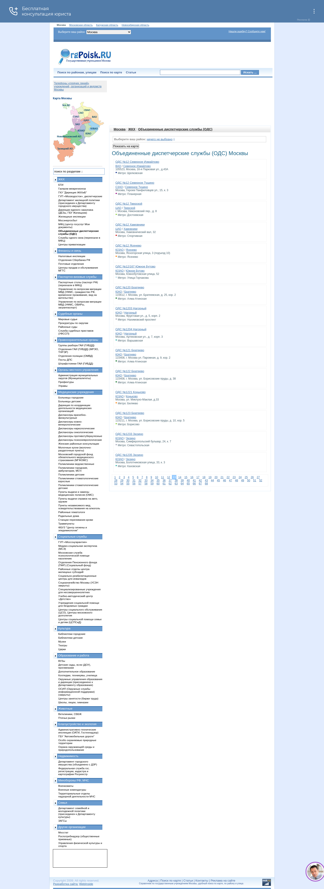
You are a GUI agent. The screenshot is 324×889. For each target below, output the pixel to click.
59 (152, 483)
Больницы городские (70, 397)
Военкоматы (65, 785)
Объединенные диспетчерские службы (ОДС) (175, 129)
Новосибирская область (135, 25)
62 (170, 483)
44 (212, 480)
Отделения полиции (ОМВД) (75, 355)
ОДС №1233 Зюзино (129, 434)
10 (156, 477)
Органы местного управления (78, 369)
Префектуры (66, 381)
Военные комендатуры (72, 789)
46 (224, 480)
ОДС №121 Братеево (129, 350)
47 (230, 480)
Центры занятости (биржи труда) (78, 698)
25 (246, 477)
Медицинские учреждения (76, 392)
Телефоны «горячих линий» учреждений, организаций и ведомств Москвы (77, 86)
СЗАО (119, 187)
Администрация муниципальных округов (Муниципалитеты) (78, 377)
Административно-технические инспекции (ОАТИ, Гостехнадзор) (78, 731)
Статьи (131, 72)
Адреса (153, 880)
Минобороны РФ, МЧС (73, 780)
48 (236, 480)
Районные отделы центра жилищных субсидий (73, 570)
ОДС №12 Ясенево (128, 245)
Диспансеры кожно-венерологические (70, 423)
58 (145, 483)
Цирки (62, 649)
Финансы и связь (69, 250)
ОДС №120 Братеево (129, 287)
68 (206, 483)
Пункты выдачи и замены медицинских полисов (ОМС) (76, 493)
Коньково (132, 396)
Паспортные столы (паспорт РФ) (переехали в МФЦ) (78, 284)
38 (176, 480)
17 (197, 477)
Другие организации (72, 827)
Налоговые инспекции (71, 256)
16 (191, 477)
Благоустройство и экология (77, 724)
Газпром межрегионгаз (72, 188)
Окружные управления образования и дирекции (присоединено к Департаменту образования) (80, 682)
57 (139, 483)
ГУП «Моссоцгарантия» (72, 542)
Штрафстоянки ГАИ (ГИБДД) (75, 363)
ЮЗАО (119, 249)
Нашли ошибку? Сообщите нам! (247, 31)
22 (228, 477)
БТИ (60, 184)
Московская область (81, 25)
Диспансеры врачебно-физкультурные (72, 416)
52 (260, 480)
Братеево (130, 291)
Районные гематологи (71, 512)
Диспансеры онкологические (75, 432)
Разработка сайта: (65, 884)
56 (133, 483)
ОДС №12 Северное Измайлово (137, 161)
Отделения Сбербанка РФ (74, 259)
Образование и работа (73, 655)
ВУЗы (61, 660)
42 (200, 480)
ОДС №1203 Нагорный (130, 308)
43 (206, 480)
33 (145, 480)
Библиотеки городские (72, 633)
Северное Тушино (136, 187)
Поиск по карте (111, 72)
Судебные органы (70, 313)
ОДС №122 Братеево (129, 371)
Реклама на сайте (223, 880)
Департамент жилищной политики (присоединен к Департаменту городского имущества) (79, 203)
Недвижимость (68, 756)
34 (152, 480)
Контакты (202, 880)
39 (182, 480)
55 (127, 483)
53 (115, 483)
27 (258, 477)
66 (194, 483)
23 (234, 477)
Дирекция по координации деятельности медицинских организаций (75, 408)
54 (121, 483)
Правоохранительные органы (78, 340)
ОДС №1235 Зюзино (129, 455)
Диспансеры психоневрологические (80, 439)
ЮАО (118, 291)
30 (127, 480)
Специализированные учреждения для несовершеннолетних (79, 591)
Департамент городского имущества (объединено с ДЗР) (77, 763)
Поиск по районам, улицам (76, 72)
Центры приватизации (71, 244)
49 (242, 480)
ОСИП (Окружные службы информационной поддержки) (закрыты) (76, 691)
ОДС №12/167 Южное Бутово (135, 266)
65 (188, 483)
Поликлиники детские (71, 474)
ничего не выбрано (159, 139)
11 (162, 477)
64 (182, 483)
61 (164, 483)
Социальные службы (72, 536)
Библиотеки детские (70, 637)
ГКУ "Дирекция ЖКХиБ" (72, 192)
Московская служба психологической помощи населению (73, 555)
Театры (62, 645)
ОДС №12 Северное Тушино (134, 182)
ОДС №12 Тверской (128, 203)
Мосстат (63, 832)
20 (215, 477)
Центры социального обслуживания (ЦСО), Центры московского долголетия (80, 612)
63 (176, 483)
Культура (64, 628)
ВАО (118, 166)
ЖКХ (131, 129)
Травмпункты (66, 523)
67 (200, 483)
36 (164, 480)
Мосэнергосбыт (67, 220)
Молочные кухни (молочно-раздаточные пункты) (74, 449)
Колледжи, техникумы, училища (77, 675)
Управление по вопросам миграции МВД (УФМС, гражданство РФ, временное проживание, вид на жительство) (79, 293)
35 (158, 480)
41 (194, 480)
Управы (63, 385)
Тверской (129, 208)
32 (139, 480)
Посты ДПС (65, 359)
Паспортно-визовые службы (77, 276)
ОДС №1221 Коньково (130, 392)
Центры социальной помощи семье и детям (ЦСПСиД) (80, 621)
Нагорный (130, 312)
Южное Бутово (135, 270)
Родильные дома (68, 515)
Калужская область (107, 25)
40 (188, 480)
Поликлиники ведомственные (76, 463)
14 (179, 477)
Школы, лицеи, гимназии (73, 702)
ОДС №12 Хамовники (130, 224)
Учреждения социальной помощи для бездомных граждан (78, 604)
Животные (65, 708)
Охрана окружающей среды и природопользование (76, 748)
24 (240, 477)
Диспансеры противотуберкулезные (80, 435)
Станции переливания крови (75, 519)
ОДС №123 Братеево (129, 413)
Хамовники (130, 229)
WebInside (86, 884)
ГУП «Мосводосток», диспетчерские (80, 196)
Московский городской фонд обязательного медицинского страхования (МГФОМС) (76, 457)
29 (121, 480)
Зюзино (130, 438)
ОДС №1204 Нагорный (130, 329)
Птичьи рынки (66, 717)
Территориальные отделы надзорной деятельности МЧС (76, 795)
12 (168, 477)
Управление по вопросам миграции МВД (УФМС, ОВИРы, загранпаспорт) (79, 304)
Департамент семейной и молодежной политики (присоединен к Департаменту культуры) (76, 812)
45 (218, 480)
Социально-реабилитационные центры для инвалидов (77, 577)
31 (133, 480)
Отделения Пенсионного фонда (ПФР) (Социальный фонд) (77, 564)
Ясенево (131, 249)
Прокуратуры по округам (73, 322)
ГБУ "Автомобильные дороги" (76, 736)
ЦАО (118, 208)
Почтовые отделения (71, 263)
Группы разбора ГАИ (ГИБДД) (76, 345)
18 (203, 477)
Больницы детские (69, 401)
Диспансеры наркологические (76, 428)
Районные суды (67, 326)
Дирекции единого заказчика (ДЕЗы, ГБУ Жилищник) (75, 211)
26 (252, 477)
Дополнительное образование (76, 671)
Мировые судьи (67, 319)
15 (185, 477)
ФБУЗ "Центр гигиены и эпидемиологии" (72, 529)
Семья (62, 802)
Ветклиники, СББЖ (70, 714)
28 (115, 480)
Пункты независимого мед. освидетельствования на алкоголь (79, 507)
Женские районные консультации (78, 443)
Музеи (62, 641)
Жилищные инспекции (72, 216)
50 (248, 480)
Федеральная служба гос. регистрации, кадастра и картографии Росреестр (74, 771)
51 (254, 480)
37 (170, 480)
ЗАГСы (62, 820)
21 (221, 477)
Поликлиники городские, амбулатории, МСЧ (73, 469)
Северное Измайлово (137, 166)
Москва (120, 129)
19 (209, 477)
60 (158, 483)
